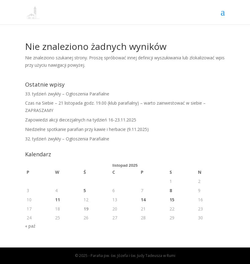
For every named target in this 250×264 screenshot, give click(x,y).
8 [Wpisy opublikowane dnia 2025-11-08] (171, 190)
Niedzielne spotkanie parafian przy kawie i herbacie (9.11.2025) (87, 129)
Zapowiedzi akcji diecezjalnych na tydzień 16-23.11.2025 (80, 120)
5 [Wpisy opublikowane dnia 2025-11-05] (85, 190)
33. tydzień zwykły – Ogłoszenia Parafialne (67, 94)
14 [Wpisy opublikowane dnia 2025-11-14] (143, 200)
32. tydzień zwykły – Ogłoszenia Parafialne (67, 139)
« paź (30, 226)
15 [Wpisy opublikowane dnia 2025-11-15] (172, 200)
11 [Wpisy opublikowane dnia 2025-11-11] (57, 200)
